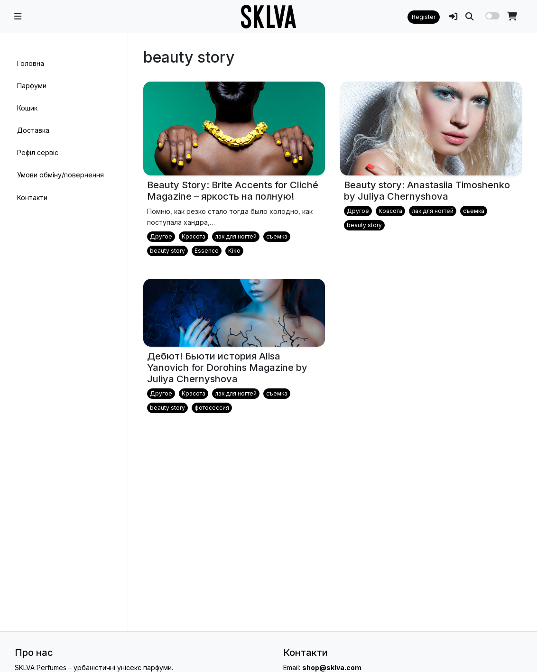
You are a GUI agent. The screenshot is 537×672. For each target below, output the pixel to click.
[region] (64, 332)
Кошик (27, 108)
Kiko (234, 250)
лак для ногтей (236, 236)
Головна (30, 63)
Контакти (32, 197)
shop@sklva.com (331, 667)
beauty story (167, 250)
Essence (206, 250)
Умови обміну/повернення (60, 175)
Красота (193, 236)
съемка (276, 236)
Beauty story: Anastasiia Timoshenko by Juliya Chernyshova (427, 190)
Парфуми (31, 86)
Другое (161, 236)
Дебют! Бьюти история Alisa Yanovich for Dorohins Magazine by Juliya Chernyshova (227, 367)
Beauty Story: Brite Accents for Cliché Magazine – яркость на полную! (232, 190)
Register (423, 16)
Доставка (33, 130)
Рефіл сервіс (37, 152)
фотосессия (211, 407)
